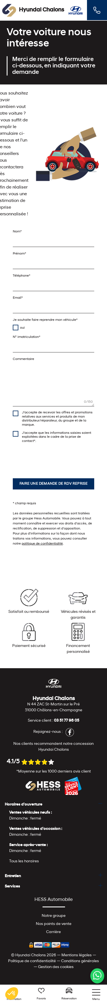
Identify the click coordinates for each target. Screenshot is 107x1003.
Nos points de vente (53, 924)
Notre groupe (54, 916)
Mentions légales (76, 955)
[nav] (96, 995)
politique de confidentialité (42, 543)
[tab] (53, 804)
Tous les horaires (24, 861)
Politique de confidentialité (32, 961)
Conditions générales (80, 961)
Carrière (53, 932)
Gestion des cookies (56, 967)
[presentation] (55, 458)
